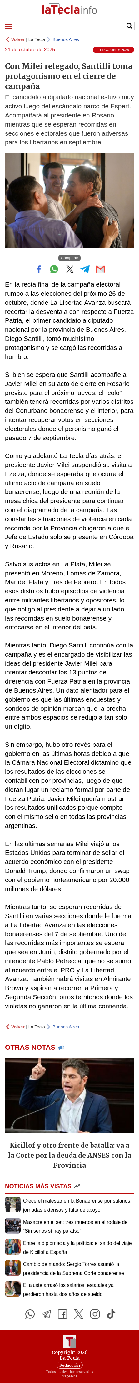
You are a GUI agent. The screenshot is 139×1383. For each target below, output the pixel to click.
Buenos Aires (65, 39)
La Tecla (36, 39)
